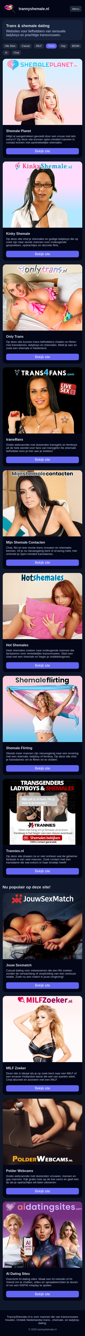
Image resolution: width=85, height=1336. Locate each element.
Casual (26, 46)
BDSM (75, 46)
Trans (51, 46)
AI (6, 52)
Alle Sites (10, 46)
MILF (39, 46)
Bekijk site (42, 151)
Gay (63, 46)
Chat (16, 52)
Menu (75, 9)
